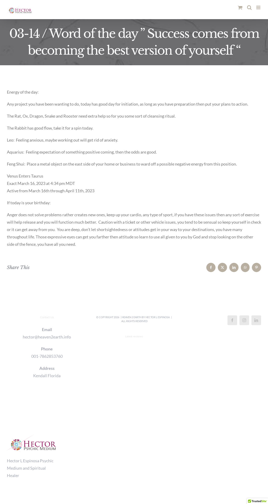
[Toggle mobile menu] (258, 7)
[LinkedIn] (256, 320)
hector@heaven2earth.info (47, 336)
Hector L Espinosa (158, 317)
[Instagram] (244, 320)
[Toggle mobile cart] (240, 7)
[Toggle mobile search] (249, 7)
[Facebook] (232, 320)
